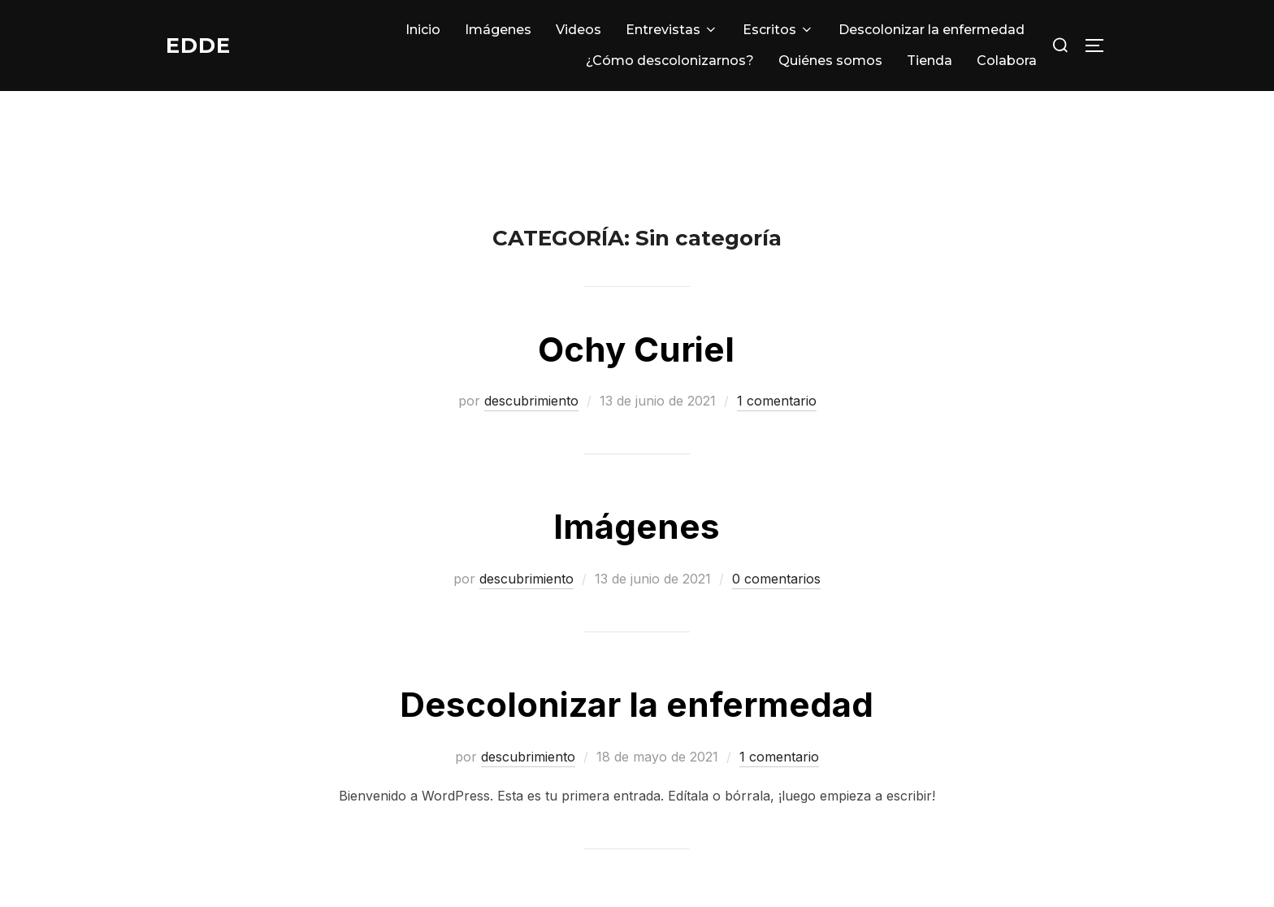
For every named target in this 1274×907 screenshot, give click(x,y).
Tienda (929, 60)
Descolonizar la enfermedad (931, 29)
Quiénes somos (830, 60)
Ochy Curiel (636, 349)
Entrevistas (672, 29)
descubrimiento (531, 401)
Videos (578, 29)
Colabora (1007, 60)
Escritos (778, 29)
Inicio (422, 29)
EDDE (198, 45)
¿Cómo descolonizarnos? (670, 60)
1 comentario (777, 401)
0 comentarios (776, 579)
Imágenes (498, 29)
